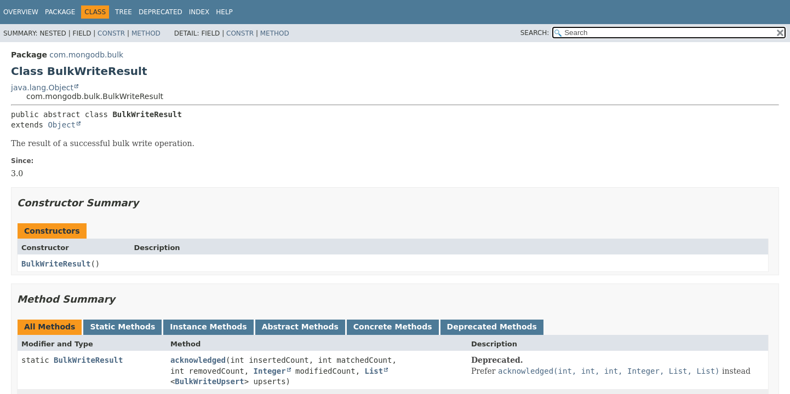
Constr (111, 33)
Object (62, 124)
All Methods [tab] (49, 326)
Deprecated (160, 12)
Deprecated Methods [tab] (492, 326)
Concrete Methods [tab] (392, 326)
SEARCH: (534, 33)
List (373, 371)
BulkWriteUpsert (209, 381)
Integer (270, 371)
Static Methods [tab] (122, 326)
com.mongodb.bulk (86, 54)
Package (60, 12)
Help (224, 12)
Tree (123, 12)
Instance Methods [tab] (208, 326)
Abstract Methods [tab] (300, 326)
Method (146, 33)
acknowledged (198, 360)
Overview (20, 12)
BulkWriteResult (55, 263)
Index (199, 12)
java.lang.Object (42, 87)
